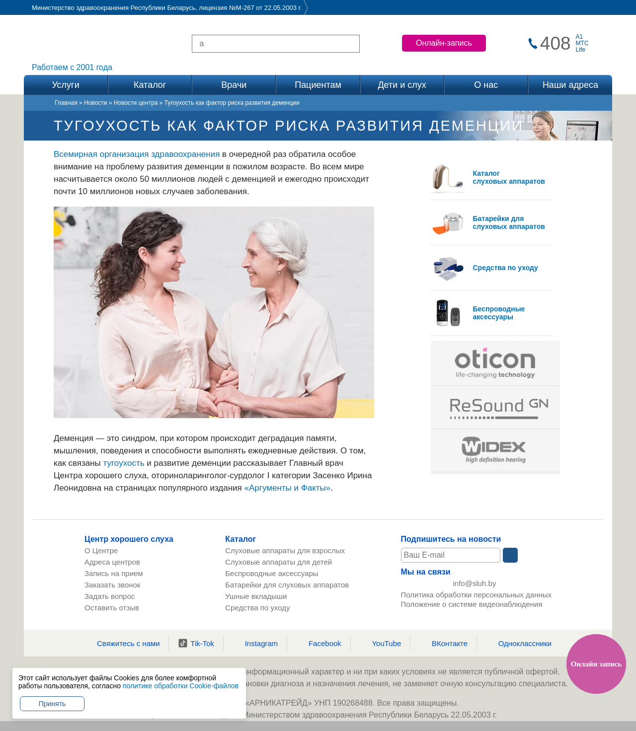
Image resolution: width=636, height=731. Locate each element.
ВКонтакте (443, 643)
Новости (95, 102)
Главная (66, 102)
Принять (52, 704)
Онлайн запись (596, 664)
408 (555, 43)
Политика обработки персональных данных (476, 596)
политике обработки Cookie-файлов (180, 686)
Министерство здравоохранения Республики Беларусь (113, 7)
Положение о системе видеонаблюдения (472, 605)
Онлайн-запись (444, 43)
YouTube (380, 643)
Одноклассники (519, 643)
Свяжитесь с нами (122, 643)
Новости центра (136, 102)
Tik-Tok (196, 643)
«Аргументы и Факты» (287, 488)
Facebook (318, 643)
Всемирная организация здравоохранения (137, 154)
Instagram (255, 643)
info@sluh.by (474, 584)
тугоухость (124, 463)
